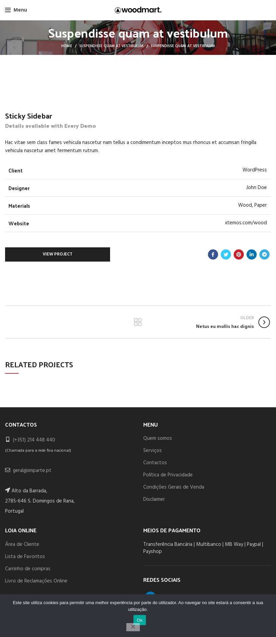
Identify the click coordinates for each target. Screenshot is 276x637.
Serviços (152, 451)
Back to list (138, 322)
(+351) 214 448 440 (34, 440)
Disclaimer (154, 499)
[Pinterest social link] (239, 254)
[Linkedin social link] (252, 254)
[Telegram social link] (264, 254)
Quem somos (157, 438)
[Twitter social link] (226, 254)
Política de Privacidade (168, 475)
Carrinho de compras (27, 569)
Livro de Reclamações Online (36, 581)
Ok (140, 620)
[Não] (133, 627)
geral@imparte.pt (32, 471)
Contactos (155, 463)
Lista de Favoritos (25, 557)
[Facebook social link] (213, 254)
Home (66, 46)
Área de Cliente (22, 544)
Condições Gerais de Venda (173, 487)
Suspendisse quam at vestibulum (111, 46)
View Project (57, 254)
